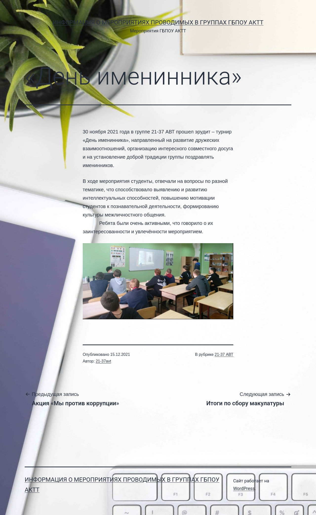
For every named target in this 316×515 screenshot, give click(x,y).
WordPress (244, 488)
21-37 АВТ (224, 354)
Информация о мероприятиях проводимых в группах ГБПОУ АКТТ (158, 22)
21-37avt (103, 361)
